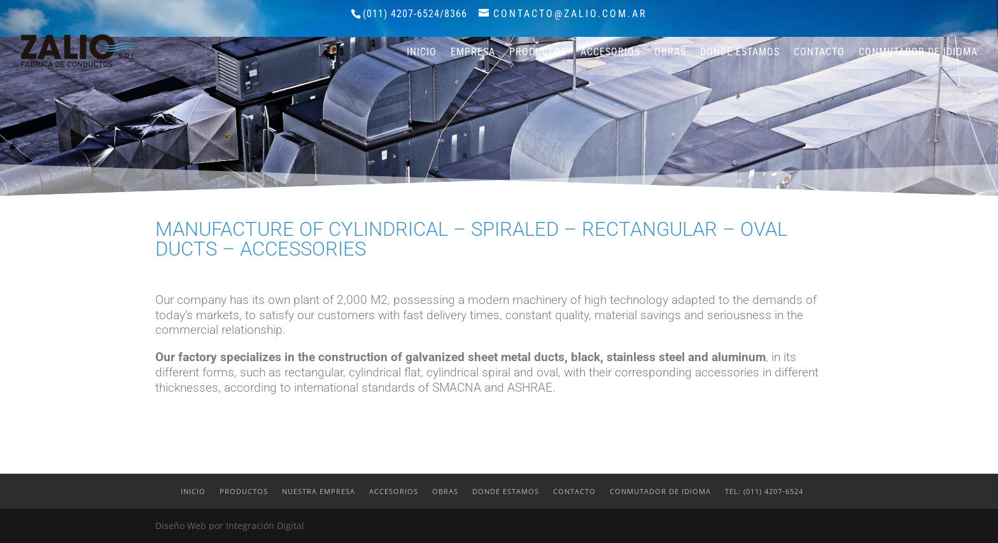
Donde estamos (740, 53)
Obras (670, 53)
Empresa (473, 53)
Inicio (422, 53)
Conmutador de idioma (918, 53)
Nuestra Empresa (318, 491)
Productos (537, 53)
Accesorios (610, 53)
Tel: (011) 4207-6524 (764, 491)
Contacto (819, 53)
